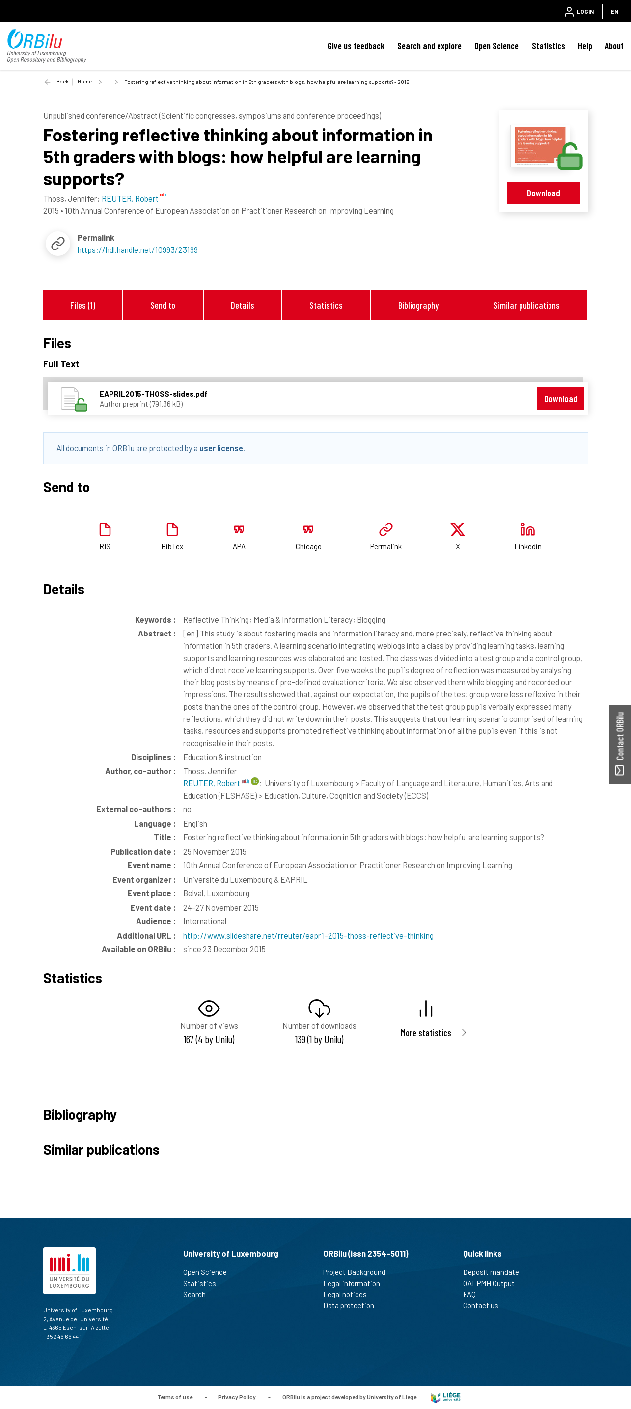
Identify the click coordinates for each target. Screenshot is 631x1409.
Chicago (309, 546)
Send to (162, 305)
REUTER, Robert (216, 783)
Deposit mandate (495, 1272)
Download (543, 192)
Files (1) (82, 305)
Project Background (358, 1272)
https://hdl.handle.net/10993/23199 (138, 249)
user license (221, 448)
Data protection (353, 1305)
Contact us (485, 1305)
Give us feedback (356, 45)
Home (85, 81)
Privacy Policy (237, 1396)
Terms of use (174, 1396)
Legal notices (349, 1294)
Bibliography (418, 305)
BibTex (172, 546)
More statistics (426, 1032)
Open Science (496, 45)
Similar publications (527, 305)
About (614, 45)
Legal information (355, 1283)
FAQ (473, 1294)
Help (585, 45)
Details (242, 305)
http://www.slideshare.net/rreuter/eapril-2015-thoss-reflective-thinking (308, 935)
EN (614, 11)
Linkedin (528, 546)
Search (198, 1294)
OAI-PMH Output (493, 1283)
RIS (104, 546)
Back (62, 81)
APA (239, 546)
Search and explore (429, 45)
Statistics (548, 45)
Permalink (386, 546)
